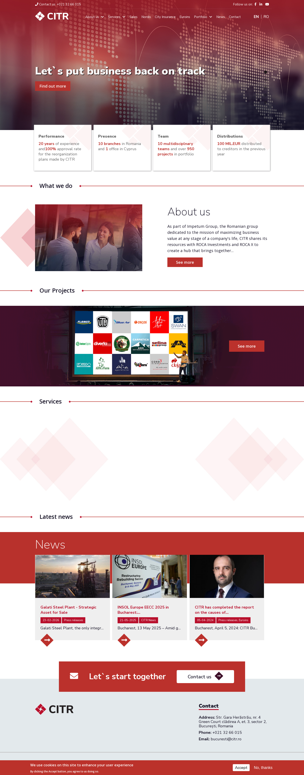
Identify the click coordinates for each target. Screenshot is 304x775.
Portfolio (200, 17)
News (220, 17)
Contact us (199, 697)
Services (114, 17)
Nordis (146, 17)
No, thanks (263, 767)
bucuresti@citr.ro (226, 739)
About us (92, 17)
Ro (266, 16)
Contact (235, 17)
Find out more (52, 86)
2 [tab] (265, 79)
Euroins (184, 17)
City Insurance (165, 17)
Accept (241, 767)
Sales (133, 17)
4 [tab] (265, 94)
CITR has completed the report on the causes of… (224, 610)
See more (205, 262)
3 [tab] (265, 87)
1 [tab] (265, 72)
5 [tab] (265, 102)
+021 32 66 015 (58, 4)
